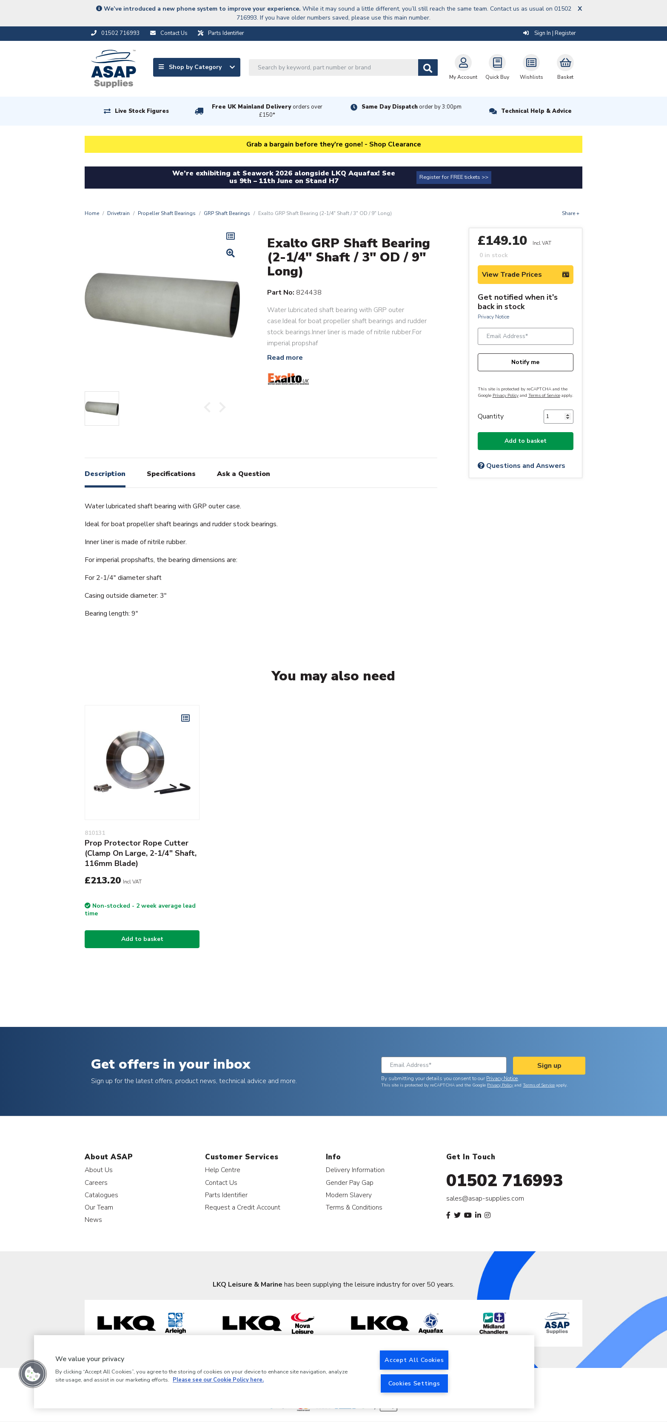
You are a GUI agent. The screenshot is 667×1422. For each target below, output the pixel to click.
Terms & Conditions (354, 1207)
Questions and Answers (521, 465)
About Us (99, 1169)
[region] (284, 1371)
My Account (463, 67)
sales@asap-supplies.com (485, 1198)
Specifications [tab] (171, 474)
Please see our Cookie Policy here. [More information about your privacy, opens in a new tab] (218, 1380)
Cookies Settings (414, 1383)
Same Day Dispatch (412, 107)
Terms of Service (544, 396)
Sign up (549, 1065)
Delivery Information (355, 1169)
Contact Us (221, 1182)
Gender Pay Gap (349, 1182)
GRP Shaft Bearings (227, 213)
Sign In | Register (549, 33)
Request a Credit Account (242, 1207)
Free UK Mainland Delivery (267, 111)
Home (92, 213)
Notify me (525, 362)
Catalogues (101, 1194)
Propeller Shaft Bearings (167, 213)
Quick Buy (497, 67)
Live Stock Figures (142, 111)
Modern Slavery (349, 1194)
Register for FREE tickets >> (453, 177)
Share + (570, 213)
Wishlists (531, 67)
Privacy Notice (493, 316)
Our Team (99, 1207)
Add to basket (526, 441)
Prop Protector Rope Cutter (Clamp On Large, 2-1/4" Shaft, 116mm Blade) (141, 853)
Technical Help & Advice (536, 111)
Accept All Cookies (414, 1360)
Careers (96, 1182)
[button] (32, 1374)
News (93, 1219)
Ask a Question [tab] (243, 474)
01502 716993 (504, 1180)
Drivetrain (118, 213)
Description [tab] (105, 474)
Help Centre (222, 1169)
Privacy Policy (506, 396)
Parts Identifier (226, 1194)
